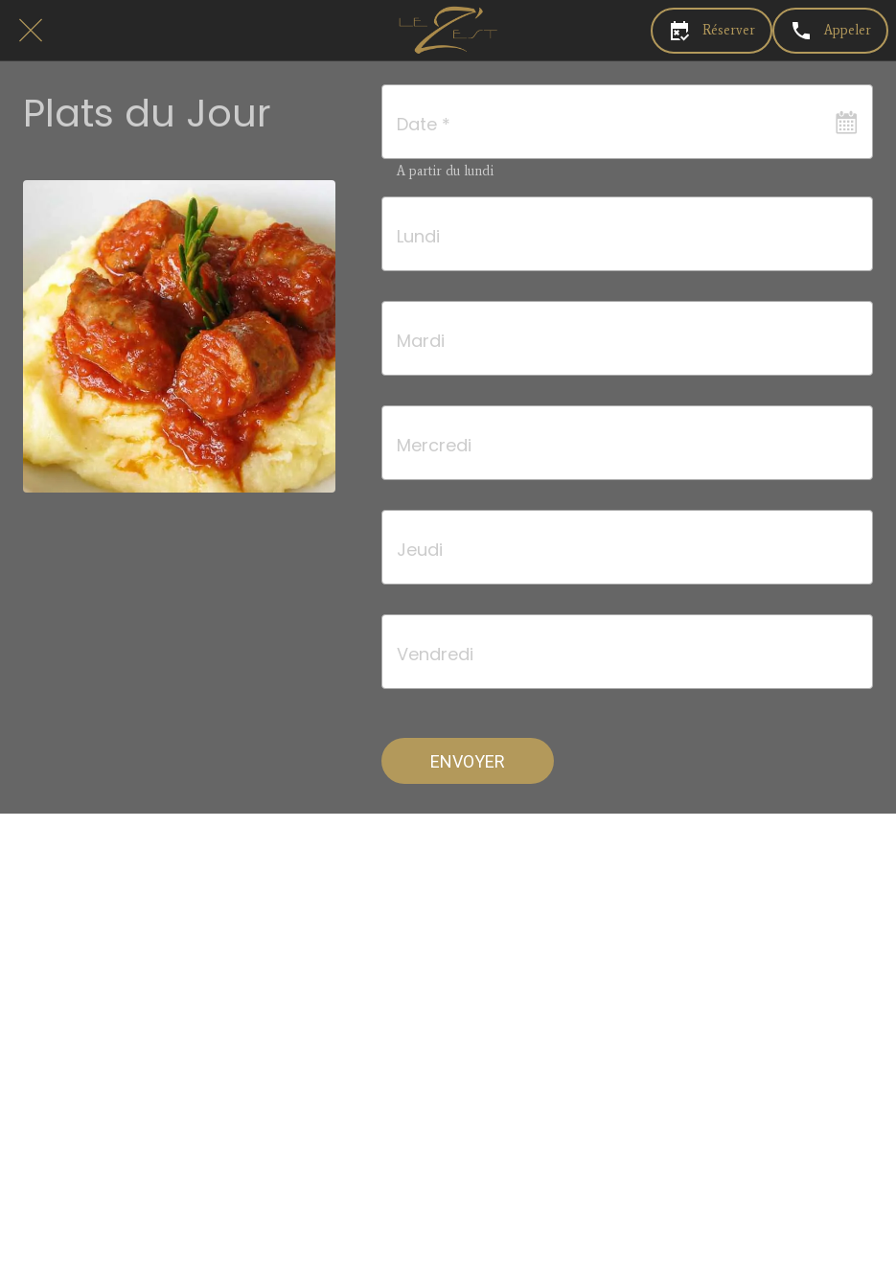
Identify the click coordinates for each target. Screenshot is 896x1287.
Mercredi (434, 445)
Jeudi (420, 550)
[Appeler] (830, 31)
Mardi (421, 341)
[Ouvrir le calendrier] (846, 121)
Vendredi (435, 654)
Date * (423, 124)
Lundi (418, 236)
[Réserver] (711, 31)
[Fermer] (30, 30)
